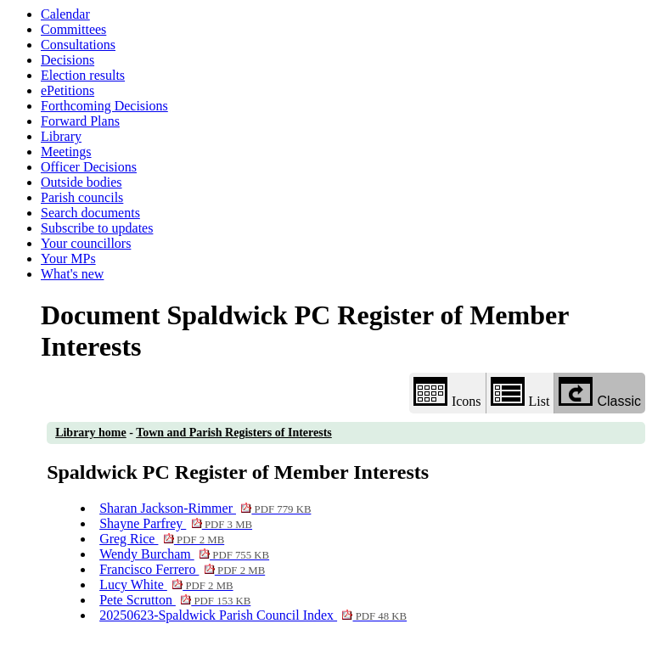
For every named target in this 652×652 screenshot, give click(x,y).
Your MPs (68, 258)
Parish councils (82, 197)
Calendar (65, 14)
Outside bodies (81, 182)
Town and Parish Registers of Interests (234, 432)
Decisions (67, 60)
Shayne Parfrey (175, 523)
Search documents (90, 212)
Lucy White (166, 584)
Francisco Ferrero (182, 569)
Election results (83, 75)
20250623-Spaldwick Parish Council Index (253, 615)
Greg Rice (161, 538)
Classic (600, 392)
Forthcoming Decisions (104, 105)
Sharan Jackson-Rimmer (205, 508)
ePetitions (67, 90)
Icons (447, 392)
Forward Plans (80, 121)
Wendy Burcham (184, 554)
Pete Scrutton (174, 600)
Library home (90, 432)
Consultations (78, 44)
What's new (72, 274)
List (520, 392)
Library (61, 136)
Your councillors (86, 243)
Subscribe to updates (97, 228)
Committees (73, 29)
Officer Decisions (89, 167)
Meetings (66, 151)
